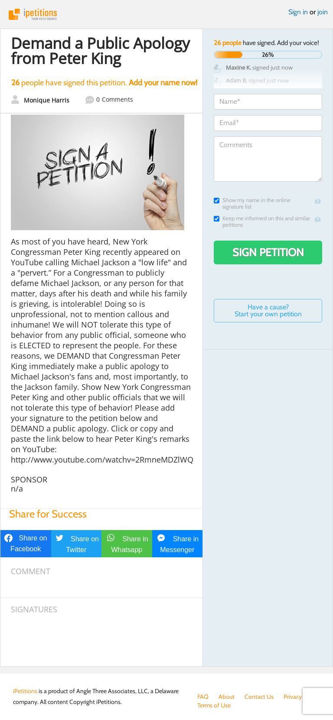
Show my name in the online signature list (252, 203)
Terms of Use (214, 705)
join (322, 12)
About (227, 697)
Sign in (298, 12)
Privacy (293, 697)
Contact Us (259, 697)
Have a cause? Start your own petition (268, 310)
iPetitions (166, 14)
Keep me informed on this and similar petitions (262, 221)
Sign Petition (268, 252)
